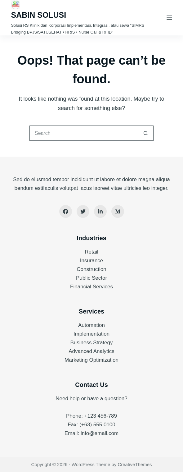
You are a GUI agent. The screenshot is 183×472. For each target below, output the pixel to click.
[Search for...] (83, 133)
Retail (91, 252)
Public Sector (91, 278)
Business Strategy (91, 343)
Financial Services (91, 287)
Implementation (91, 334)
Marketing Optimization (91, 360)
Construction (91, 269)
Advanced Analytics (91, 351)
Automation (91, 325)
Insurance (91, 260)
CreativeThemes (135, 464)
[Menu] (169, 18)
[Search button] (146, 133)
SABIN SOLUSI (38, 15)
